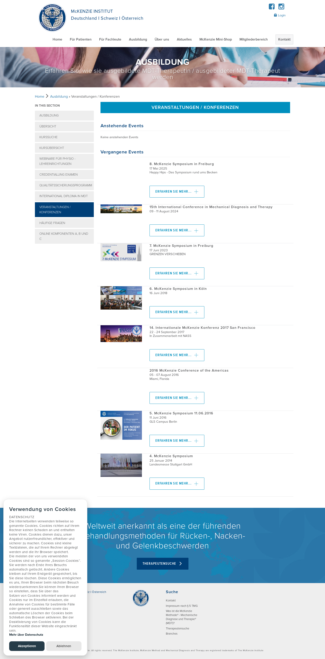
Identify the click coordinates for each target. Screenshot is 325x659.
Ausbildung (138, 39)
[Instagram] (281, 8)
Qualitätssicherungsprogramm (65, 185)
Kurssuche (48, 137)
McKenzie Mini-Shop (215, 39)
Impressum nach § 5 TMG (182, 606)
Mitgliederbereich (253, 39)
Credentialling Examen (58, 175)
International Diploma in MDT (63, 196)
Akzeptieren (27, 646)
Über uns (162, 39)
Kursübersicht (51, 148)
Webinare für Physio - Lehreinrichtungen (57, 161)
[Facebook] (271, 8)
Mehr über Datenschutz (26, 635)
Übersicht (47, 126)
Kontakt (284, 39)
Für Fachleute (110, 39)
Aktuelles (184, 39)
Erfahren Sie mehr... (177, 191)
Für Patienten (81, 39)
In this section (47, 106)
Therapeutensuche (163, 563)
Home (57, 39)
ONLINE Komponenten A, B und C (63, 236)
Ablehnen (63, 646)
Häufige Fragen (52, 223)
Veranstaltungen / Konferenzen (55, 209)
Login (280, 15)
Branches (171, 633)
